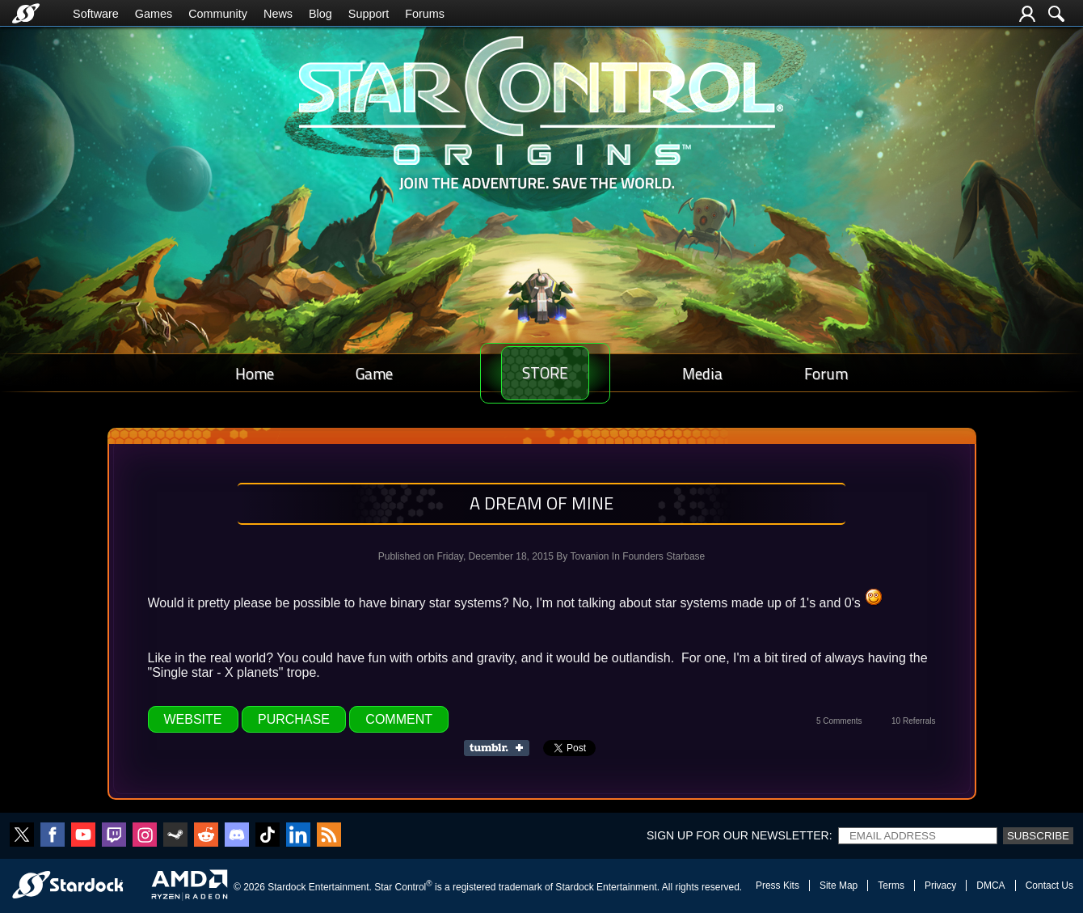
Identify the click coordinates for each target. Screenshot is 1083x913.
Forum (831, 373)
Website (193, 719)
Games (153, 13)
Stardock (287, 887)
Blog (320, 13)
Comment (398, 719)
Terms (891, 885)
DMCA (990, 885)
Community (217, 13)
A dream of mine (541, 503)
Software (96, 13)
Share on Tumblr (501, 748)
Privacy (940, 885)
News (278, 13)
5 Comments (839, 720)
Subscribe (1038, 836)
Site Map (839, 885)
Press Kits (777, 885)
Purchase (294, 719)
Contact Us (1049, 885)
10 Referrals (913, 720)
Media (718, 373)
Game (358, 373)
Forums (425, 13)
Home (249, 373)
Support (368, 13)
